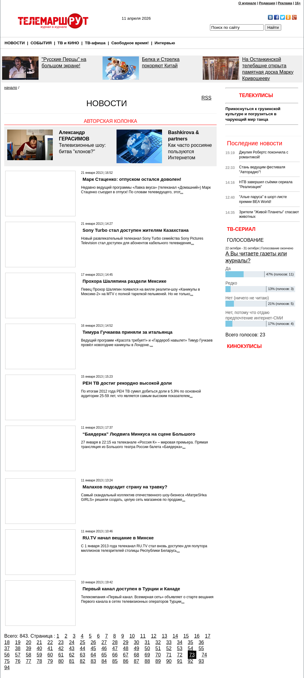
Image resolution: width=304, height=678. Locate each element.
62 (71, 654)
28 (115, 642)
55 (201, 648)
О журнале (247, 3)
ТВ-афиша (95, 43)
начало (10, 87)
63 (82, 654)
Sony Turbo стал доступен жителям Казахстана (136, 230)
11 (143, 636)
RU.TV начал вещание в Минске (118, 537)
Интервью (164, 43)
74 (204, 654)
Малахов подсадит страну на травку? (125, 486)
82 (82, 661)
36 (201, 642)
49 (136, 648)
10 (132, 636)
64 (93, 654)
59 (39, 654)
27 (104, 642)
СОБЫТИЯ (41, 43)
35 (190, 642)
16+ (298, 3)
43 (71, 648)
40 (39, 648)
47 (115, 648)
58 (28, 654)
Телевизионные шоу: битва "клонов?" (84, 142)
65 (104, 654)
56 (7, 654)
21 (39, 642)
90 (169, 661)
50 (147, 648)
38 (18, 648)
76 (18, 661)
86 (125, 661)
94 (7, 667)
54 (190, 648)
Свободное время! (130, 43)
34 (179, 642)
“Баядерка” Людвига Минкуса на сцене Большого (139, 434)
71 (169, 654)
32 (158, 642)
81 (71, 661)
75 (7, 661)
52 (169, 648)
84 (104, 661)
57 (18, 654)
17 (208, 636)
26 (93, 642)
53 (179, 648)
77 (28, 661)
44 (82, 648)
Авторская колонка (110, 121)
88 (147, 661)
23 (61, 642)
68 (136, 654)
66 (115, 654)
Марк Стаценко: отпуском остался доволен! (132, 179)
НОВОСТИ (15, 43)
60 (50, 654)
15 (186, 636)
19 (18, 642)
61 (61, 654)
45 (93, 648)
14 (175, 636)
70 (158, 654)
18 (7, 642)
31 (147, 642)
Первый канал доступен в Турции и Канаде (131, 588)
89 (158, 661)
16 (197, 636)
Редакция (267, 3)
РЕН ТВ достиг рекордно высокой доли (127, 383)
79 (50, 661)
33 (169, 642)
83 (93, 661)
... (181, 192)
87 (136, 661)
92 (190, 661)
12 (154, 636)
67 (125, 654)
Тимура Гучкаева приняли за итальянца (127, 332)
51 (158, 648)
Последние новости (254, 143)
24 (71, 642)
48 (125, 648)
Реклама (285, 3)
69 (147, 654)
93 (201, 661)
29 (125, 642)
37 (7, 648)
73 (192, 654)
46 (104, 648)
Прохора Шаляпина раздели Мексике (125, 281)
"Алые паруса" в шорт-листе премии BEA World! (263, 199)
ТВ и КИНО (68, 43)
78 (39, 661)
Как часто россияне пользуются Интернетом (191, 145)
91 (179, 661)
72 (179, 654)
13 (164, 636)
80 (61, 661)
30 (136, 642)
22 (50, 642)
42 (61, 648)
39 (28, 648)
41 (50, 648)
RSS (206, 97)
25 (82, 642)
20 (28, 642)
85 (115, 661)
